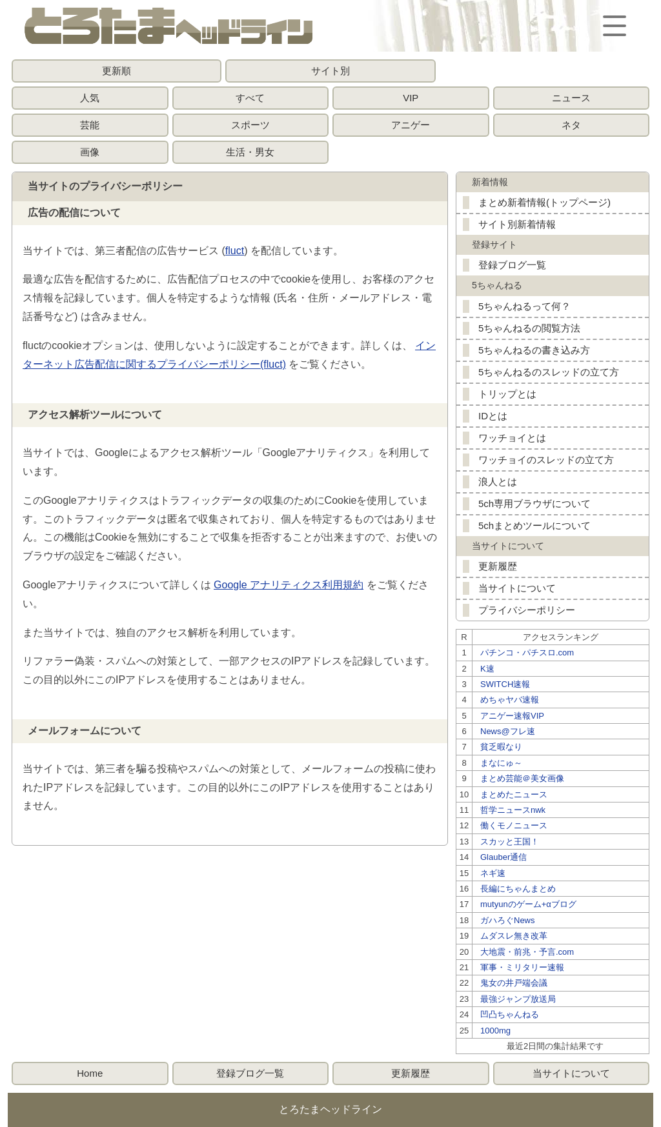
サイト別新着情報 (517, 224)
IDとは (492, 415)
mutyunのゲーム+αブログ (528, 904)
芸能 (89, 124)
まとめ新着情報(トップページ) (544, 202)
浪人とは (497, 481)
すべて (250, 97)
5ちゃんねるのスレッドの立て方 (548, 371)
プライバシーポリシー (526, 609)
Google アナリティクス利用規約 (288, 584)
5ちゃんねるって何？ (524, 306)
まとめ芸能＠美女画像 (522, 778)
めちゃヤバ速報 (509, 699)
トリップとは (507, 393)
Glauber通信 (503, 857)
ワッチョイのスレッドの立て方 (546, 459)
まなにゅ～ (501, 763)
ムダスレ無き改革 (513, 936)
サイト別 (330, 70)
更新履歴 (497, 566)
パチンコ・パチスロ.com (527, 652)
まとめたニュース (513, 794)
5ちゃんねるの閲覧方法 (529, 328)
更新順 (116, 70)
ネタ (571, 124)
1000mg (495, 1030)
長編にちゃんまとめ (518, 888)
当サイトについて (517, 588)
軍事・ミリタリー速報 (522, 967)
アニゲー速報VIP (512, 716)
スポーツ (250, 124)
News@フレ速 (507, 731)
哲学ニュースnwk (512, 810)
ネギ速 (492, 873)
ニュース (571, 97)
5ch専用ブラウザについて (534, 503)
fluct (234, 250)
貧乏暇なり (501, 747)
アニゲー (410, 124)
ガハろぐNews (507, 920)
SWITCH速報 (505, 684)
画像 (89, 151)
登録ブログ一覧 (512, 264)
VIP (410, 97)
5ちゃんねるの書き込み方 (534, 349)
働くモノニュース (513, 825)
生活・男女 (250, 151)
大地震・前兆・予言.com (527, 952)
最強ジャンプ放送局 (518, 999)
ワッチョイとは (512, 437)
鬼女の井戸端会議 (513, 983)
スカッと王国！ (509, 841)
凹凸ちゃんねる (509, 1014)
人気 (89, 97)
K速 (487, 668)
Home (90, 1073)
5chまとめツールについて (534, 525)
